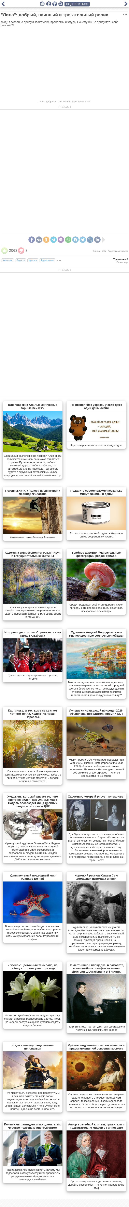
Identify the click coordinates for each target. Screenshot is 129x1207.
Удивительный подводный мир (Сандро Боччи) (33, 877)
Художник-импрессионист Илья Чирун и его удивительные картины (33, 554)
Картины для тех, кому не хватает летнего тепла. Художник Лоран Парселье (32, 714)
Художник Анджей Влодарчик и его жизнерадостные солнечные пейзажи (96, 634)
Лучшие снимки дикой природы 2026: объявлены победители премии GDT (96, 712)
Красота (33, 260)
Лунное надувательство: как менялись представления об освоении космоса (96, 1047)
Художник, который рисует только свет (96, 796)
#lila (104, 251)
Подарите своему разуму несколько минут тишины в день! (96, 492)
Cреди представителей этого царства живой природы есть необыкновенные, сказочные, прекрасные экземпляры (96, 608)
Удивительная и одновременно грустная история (32, 677)
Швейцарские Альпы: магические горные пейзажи (32, 406)
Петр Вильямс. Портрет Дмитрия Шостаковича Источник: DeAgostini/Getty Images (96, 1028)
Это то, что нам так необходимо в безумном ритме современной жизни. (96, 535)
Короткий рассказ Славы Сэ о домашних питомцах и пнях (96, 877)
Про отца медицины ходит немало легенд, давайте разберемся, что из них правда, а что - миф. (96, 1184)
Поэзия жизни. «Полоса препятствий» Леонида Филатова (32, 492)
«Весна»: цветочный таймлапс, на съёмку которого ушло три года (32, 967)
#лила (96, 251)
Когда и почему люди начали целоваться (33, 1047)
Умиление (7, 260)
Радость (21, 260)
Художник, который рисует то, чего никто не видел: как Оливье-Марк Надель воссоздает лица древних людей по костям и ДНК (32, 801)
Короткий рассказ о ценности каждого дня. (96, 445)
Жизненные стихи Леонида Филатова (32, 537)
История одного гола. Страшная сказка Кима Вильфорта (32, 634)
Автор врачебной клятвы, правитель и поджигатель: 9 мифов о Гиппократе (96, 1126)
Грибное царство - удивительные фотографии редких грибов (96, 554)
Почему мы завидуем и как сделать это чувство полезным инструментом (32, 1126)
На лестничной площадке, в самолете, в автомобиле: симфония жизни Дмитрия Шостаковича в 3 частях (96, 968)
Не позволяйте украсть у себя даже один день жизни (96, 406)
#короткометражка (118, 251)
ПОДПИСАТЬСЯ (77, 4)
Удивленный (120, 259)
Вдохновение (47, 260)
